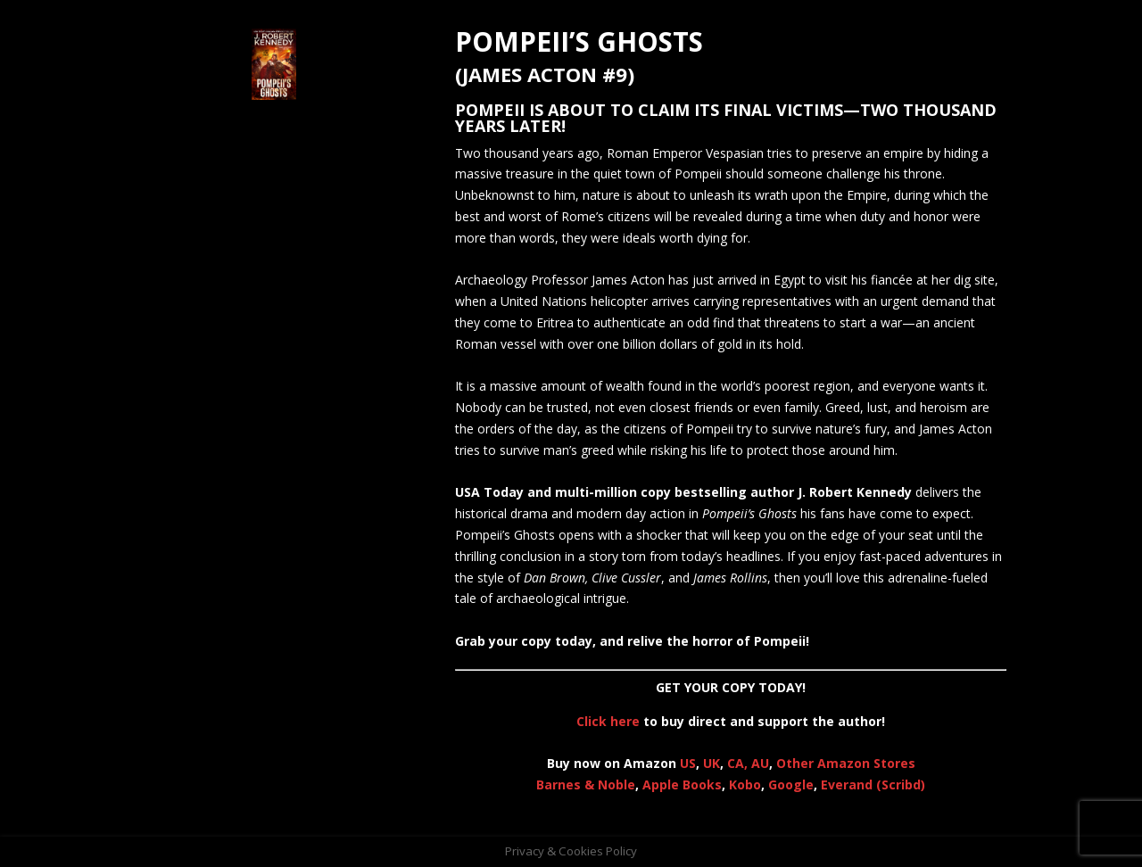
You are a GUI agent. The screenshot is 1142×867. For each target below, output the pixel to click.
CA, (739, 763)
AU (760, 763)
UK (711, 763)
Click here (608, 721)
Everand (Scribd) (873, 784)
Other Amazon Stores (845, 763)
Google (791, 784)
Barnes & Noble (585, 784)
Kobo (745, 784)
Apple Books (682, 784)
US (688, 763)
